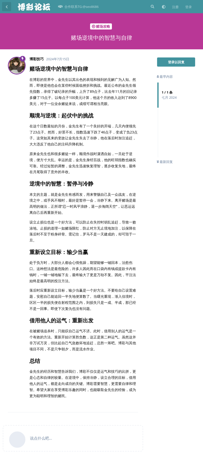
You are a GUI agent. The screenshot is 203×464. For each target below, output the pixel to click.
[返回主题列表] (6, 6)
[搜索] (152, 6)
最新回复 (165, 161)
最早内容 (165, 76)
